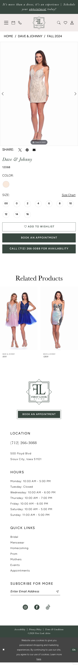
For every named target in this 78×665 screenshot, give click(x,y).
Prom (13, 556)
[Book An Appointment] (13, 22)
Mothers (16, 561)
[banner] (39, 22)
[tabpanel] (39, 94)
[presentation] (18, 320)
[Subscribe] (57, 594)
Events (15, 567)
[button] (6, 22)
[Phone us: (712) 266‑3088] (20, 22)
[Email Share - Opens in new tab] (34, 150)
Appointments (20, 573)
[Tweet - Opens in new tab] (20, 150)
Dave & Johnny (30, 36)
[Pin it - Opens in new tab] (27, 150)
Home (8, 36)
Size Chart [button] (68, 195)
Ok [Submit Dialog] (74, 652)
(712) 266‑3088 (23, 444)
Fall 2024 (54, 36)
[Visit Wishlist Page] (65, 22)
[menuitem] (6, 22)
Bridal (14, 539)
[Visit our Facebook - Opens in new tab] (36, 609)
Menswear (17, 545)
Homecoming (19, 550)
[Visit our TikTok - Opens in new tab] (48, 609)
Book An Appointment (39, 238)
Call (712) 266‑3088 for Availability (39, 250)
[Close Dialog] (3, 652)
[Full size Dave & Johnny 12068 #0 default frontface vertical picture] (39, 94)
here (39, 662)
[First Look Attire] (39, 393)
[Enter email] (36, 594)
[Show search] (59, 22)
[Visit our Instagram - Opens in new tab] (25, 609)
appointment (37, 9)
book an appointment (39, 416)
